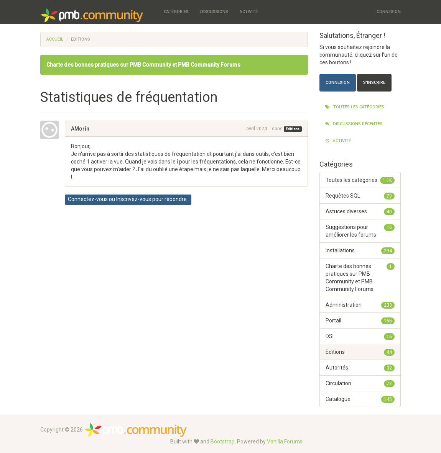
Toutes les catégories (354, 107)
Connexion (389, 11)
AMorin (80, 129)
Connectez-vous (88, 199)
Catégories (176, 11)
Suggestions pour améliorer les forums (360, 230)
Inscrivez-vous (133, 199)
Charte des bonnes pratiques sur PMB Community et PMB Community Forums (143, 65)
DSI (360, 336)
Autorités (360, 367)
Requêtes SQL (360, 196)
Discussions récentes (354, 123)
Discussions (214, 11)
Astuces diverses (360, 211)
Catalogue (360, 399)
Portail (360, 320)
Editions (292, 129)
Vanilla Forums (285, 441)
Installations (360, 250)
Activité (249, 11)
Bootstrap (223, 441)
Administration (360, 305)
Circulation (360, 383)
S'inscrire (374, 82)
